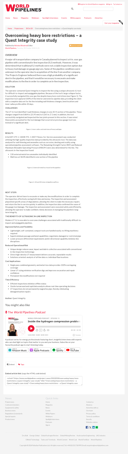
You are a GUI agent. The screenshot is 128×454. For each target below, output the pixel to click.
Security (89, 419)
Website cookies (92, 422)
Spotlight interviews (50, 18)
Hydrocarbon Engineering (86, 436)
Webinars (35, 18)
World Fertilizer (83, 440)
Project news (9, 402)
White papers (75, 18)
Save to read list (76, 45)
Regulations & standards (13, 414)
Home (7, 18)
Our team (89, 411)
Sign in (109, 4)
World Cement (62, 440)
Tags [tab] (21, 364)
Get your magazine (113, 23)
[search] (98, 9)
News (48, 408)
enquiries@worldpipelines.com (97, 445)
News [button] (15, 18)
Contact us (118, 4)
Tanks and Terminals (48, 440)
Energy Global (35, 436)
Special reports (10, 416)
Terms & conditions (93, 416)
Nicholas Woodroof (21, 46)
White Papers (50, 414)
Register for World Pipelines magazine (91, 4)
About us (89, 405)
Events (64, 18)
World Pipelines (10, 48)
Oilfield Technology (32, 440)
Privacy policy (91, 414)
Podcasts (88, 18)
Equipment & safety (12, 408)
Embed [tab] (10, 364)
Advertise (98, 18)
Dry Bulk (25, 436)
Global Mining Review (67, 436)
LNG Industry (101, 436)
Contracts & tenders (12, 405)
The (25, 312)
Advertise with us (92, 408)
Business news (10, 411)
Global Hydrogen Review (49, 436)
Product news (10, 419)
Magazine (24, 18)
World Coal (73, 440)
